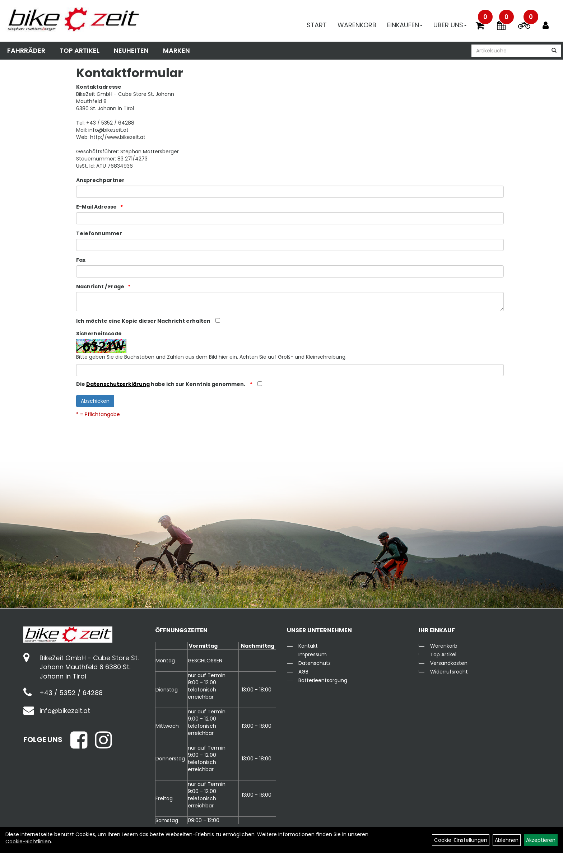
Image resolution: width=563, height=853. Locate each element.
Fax (80, 260)
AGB (303, 671)
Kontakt (308, 645)
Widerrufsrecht (449, 671)
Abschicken (95, 401)
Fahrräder (26, 50)
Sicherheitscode (99, 333)
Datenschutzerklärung (118, 384)
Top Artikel (79, 50)
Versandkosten (448, 663)
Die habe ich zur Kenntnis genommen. (161, 384)
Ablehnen (506, 840)
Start (317, 24)
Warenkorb (357, 24)
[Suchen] (554, 51)
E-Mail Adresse (96, 206)
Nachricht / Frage (100, 286)
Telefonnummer (99, 233)
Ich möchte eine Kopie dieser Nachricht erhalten (143, 321)
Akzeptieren (540, 840)
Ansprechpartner (100, 180)
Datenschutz (314, 663)
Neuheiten (131, 50)
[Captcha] (290, 370)
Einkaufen (405, 24)
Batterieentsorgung (322, 680)
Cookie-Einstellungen (460, 840)
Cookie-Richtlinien (28, 841)
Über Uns (450, 24)
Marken (176, 50)
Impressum (312, 654)
